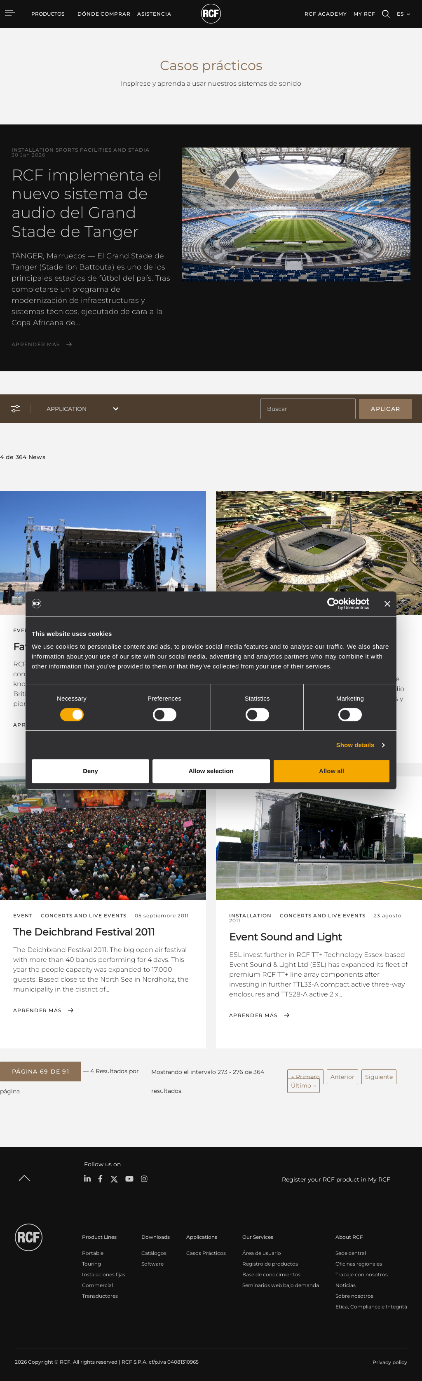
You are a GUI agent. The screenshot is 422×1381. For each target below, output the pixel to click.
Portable (92, 1250)
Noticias (345, 1283)
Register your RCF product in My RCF (336, 1177)
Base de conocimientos (271, 1272)
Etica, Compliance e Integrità (371, 1304)
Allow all (331, 770)
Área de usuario (261, 1250)
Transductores (100, 1293)
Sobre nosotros (354, 1293)
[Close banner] (387, 604)
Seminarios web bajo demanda (280, 1283)
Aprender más (36, 344)
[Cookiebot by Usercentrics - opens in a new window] (333, 604)
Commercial (97, 1283)
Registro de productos (270, 1261)
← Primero (305, 1075)
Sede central (350, 1250)
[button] (40, 1070)
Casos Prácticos (206, 1250)
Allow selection (210, 770)
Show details (355, 744)
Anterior (342, 1075)
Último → (303, 1083)
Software (152, 1261)
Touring (91, 1261)
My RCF (364, 14)
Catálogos (153, 1250)
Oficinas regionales (358, 1261)
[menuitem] (104, 14)
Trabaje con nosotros (361, 1272)
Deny (90, 770)
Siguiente (379, 1075)
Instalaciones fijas (103, 1272)
